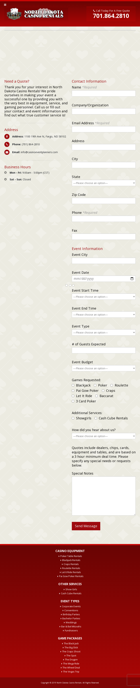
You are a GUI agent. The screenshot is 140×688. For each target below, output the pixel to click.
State (76, 177)
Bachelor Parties (71, 618)
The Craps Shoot (71, 651)
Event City (80, 254)
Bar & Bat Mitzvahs (71, 626)
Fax (74, 230)
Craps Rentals (71, 564)
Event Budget (82, 362)
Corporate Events (71, 606)
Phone (84, 212)
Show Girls (71, 589)
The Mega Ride (71, 663)
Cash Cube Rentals (71, 593)
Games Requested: (86, 380)
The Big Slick (71, 647)
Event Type (80, 326)
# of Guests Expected (89, 344)
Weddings (71, 622)
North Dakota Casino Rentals (69, 682)
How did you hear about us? (94, 430)
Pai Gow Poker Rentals (71, 576)
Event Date (80, 272)
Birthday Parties (71, 614)
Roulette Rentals (71, 568)
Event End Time (84, 308)
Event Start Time (85, 290)
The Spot (71, 655)
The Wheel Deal (71, 667)
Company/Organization (90, 105)
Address (78, 141)
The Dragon (71, 659)
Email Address (90, 123)
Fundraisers (71, 630)
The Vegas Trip (71, 671)
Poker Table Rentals (71, 556)
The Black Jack (71, 643)
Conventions (71, 610)
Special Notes (82, 473)
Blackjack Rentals (71, 560)
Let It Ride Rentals (71, 572)
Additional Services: (87, 413)
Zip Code (79, 194)
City (75, 159)
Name (84, 87)
